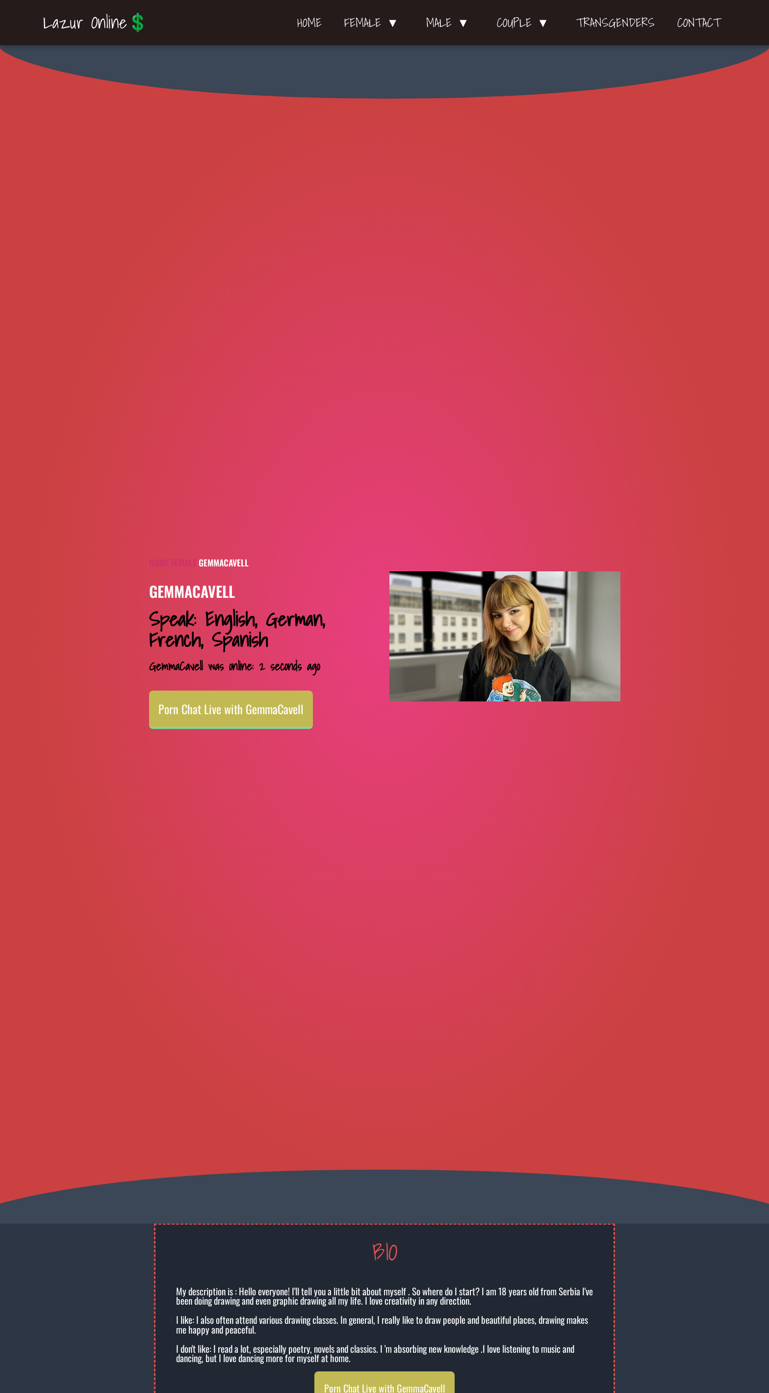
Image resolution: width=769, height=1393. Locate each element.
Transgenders (615, 22)
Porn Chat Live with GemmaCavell (231, 709)
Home (309, 22)
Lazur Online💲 (96, 22)
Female (184, 562)
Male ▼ (450, 22)
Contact (698, 22)
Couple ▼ (525, 22)
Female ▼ (374, 22)
